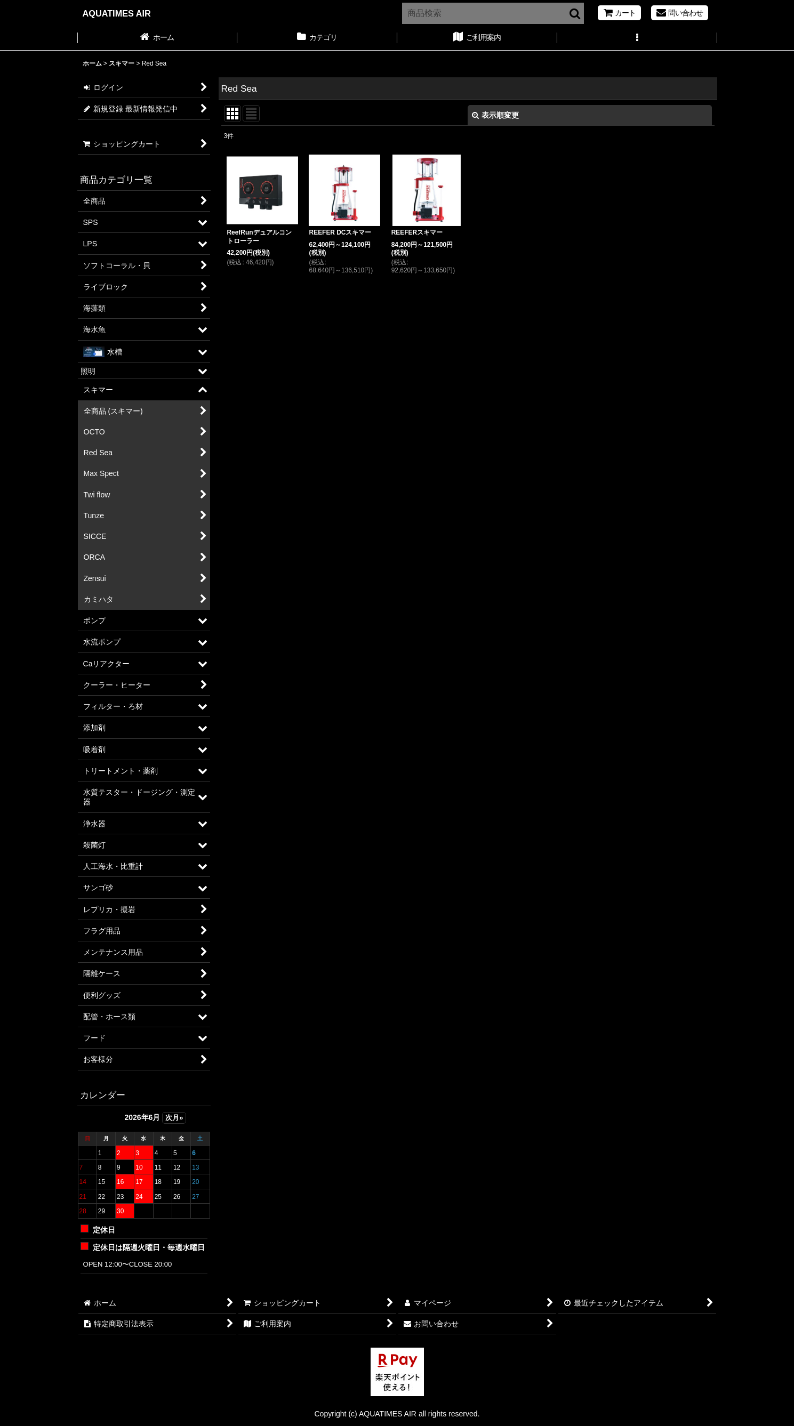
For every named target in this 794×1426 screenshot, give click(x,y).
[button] (637, 38)
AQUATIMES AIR (117, 13)
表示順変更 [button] (495, 115)
